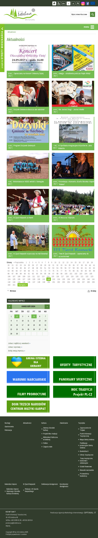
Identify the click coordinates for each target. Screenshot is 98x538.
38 (82, 265)
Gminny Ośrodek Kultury (49, 429)
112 (38, 276)
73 (45, 270)
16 (79, 262)
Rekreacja (8, 430)
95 (45, 273)
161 (14, 284)
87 (12, 273)
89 (21, 273)
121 (82, 276)
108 (19, 276)
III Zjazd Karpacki (29, 484)
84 (90, 270)
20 (8, 265)
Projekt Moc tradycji (50, 434)
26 (33, 265)
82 (82, 270)
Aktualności (27, 423)
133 (53, 279)
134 (58, 279)
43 (12, 268)
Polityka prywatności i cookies (16, 534)
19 (92, 262)
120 (77, 276)
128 (28, 279)
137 (73, 279)
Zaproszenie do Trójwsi (85, 429)
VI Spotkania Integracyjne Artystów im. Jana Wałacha (75, 147)
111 (33, 276)
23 (21, 265)
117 (62, 276)
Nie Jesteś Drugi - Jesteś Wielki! (71, 109)
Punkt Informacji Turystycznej (85, 435)
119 (72, 276)
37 (78, 265)
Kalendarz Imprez (11, 484)
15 (75, 262)
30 (49, 265)
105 (90, 273)
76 (57, 270)
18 (88, 262)
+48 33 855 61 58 (15, 520)
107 (14, 276)
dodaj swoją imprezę (16, 350)
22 (17, 265)
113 (43, 276)
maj (47, 306)
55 (61, 268)
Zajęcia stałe (47, 447)
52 (49, 268)
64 (8, 270)
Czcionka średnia (73, 3)
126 (19, 279)
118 (67, 276)
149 (43, 282)
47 (29, 268)
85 (94, 270)
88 (17, 273)
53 (53, 268)
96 (49, 273)
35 (69, 265)
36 (73, 265)
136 (68, 279)
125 (14, 279)
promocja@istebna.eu (13, 523)
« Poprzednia (19, 262)
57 (69, 268)
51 (45, 268)
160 (9, 284)
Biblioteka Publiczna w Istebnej (50, 438)
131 (43, 279)
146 (28, 282)
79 (69, 270)
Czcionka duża (78, 3)
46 (25, 268)
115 (52, 276)
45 (21, 268)
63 (94, 268)
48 (33, 268)
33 (61, 265)
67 (21, 270)
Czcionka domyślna (68, 3)
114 (48, 276)
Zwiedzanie (64, 423)
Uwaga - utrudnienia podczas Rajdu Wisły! (74, 73)
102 (75, 273)
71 (37, 270)
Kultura (43, 423)
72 (41, 270)
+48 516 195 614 (27, 520)
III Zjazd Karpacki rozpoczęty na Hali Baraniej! (30, 253)
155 (73, 282)
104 (85, 273)
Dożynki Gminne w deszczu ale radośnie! (28, 109)
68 (25, 270)
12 (63, 262)
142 (9, 282)
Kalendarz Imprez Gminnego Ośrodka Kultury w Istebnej (13, 491)
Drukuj (93, 291)
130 (38, 279)
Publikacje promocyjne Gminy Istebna (86, 445)
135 (63, 279)
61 (86, 268)
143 (14, 282)
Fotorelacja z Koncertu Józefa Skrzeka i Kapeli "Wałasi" (76, 183)
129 (33, 279)
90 (25, 273)
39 (86, 265)
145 (23, 282)
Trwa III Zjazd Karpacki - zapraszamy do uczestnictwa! (74, 255)
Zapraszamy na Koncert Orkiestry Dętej (28, 73)
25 (29, 265)
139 (83, 279)
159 (93, 282)
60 (82, 268)
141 (93, 279)
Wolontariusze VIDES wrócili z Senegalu (28, 181)
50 (41, 268)
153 (63, 282)
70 (33, 270)
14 (71, 262)
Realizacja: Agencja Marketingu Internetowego (66, 513)
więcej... (8, 526)
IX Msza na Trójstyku (67, 217)
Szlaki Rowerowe (86, 466)
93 (37, 273)
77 (61, 270)
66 (17, 270)
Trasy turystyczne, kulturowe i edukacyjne (86, 460)
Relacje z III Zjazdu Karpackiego (31, 490)
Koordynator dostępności (64, 485)
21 (12, 265)
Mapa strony (64, 3)
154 (68, 282)
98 (57, 273)
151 (53, 282)
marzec (9, 306)
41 (94, 265)
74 (49, 270)
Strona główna (54, 3)
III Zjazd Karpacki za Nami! (23, 217)
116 (57, 276)
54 (57, 268)
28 (41, 265)
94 (41, 273)
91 (29, 273)
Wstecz (13, 291)
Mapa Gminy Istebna (87, 439)
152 (58, 282)
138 (78, 279)
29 (45, 265)
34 (65, 265)
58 (73, 268)
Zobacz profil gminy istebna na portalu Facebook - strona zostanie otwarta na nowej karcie (87, 3)
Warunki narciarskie (87, 470)
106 (9, 276)
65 (12, 270)
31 (53, 265)
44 (17, 268)
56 (65, 268)
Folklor (45, 443)
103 (80, 273)
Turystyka (81, 423)
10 (55, 262)
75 (53, 270)
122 (87, 276)
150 (48, 282)
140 (88, 279)
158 (88, 282)
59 (78, 268)
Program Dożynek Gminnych (24, 145)
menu (86, 26)
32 (57, 265)
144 (19, 282)
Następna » (22, 284)
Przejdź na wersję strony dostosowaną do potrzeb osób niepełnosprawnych (59, 3)
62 (90, 268)
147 (33, 282)
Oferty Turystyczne (86, 455)
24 (25, 265)
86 (8, 273)
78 (65, 270)
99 (61, 273)
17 (84, 262)
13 (67, 262)
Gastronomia (9, 426)
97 (53, 273)
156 (78, 282)
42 (8, 268)
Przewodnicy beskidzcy (84, 475)
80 (73, 270)
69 (29, 270)
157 (83, 282)
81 (78, 270)
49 (37, 268)
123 (92, 276)
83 (86, 270)
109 (23, 276)
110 (28, 276)
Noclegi (7, 423)
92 (33, 273)
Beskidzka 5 (84, 451)
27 (37, 265)
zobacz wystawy (15, 347)
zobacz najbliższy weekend (19, 343)
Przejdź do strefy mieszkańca (2, 48)
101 (71, 273)
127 (23, 279)
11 (59, 262)
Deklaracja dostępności (49, 484)
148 (38, 282)
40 (90, 265)
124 (9, 279)
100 (66, 273)
